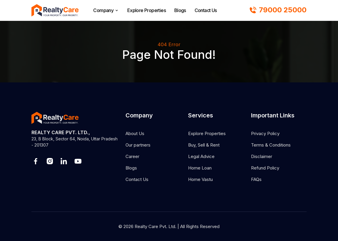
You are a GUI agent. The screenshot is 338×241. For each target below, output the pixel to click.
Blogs (180, 10)
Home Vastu (200, 179)
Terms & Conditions (271, 145)
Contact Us (206, 10)
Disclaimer (261, 156)
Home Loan (200, 168)
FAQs (256, 179)
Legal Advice (201, 156)
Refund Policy (265, 168)
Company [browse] (106, 10)
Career (132, 156)
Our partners (138, 145)
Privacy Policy (265, 133)
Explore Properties (146, 10)
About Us (135, 133)
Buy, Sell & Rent (204, 145)
